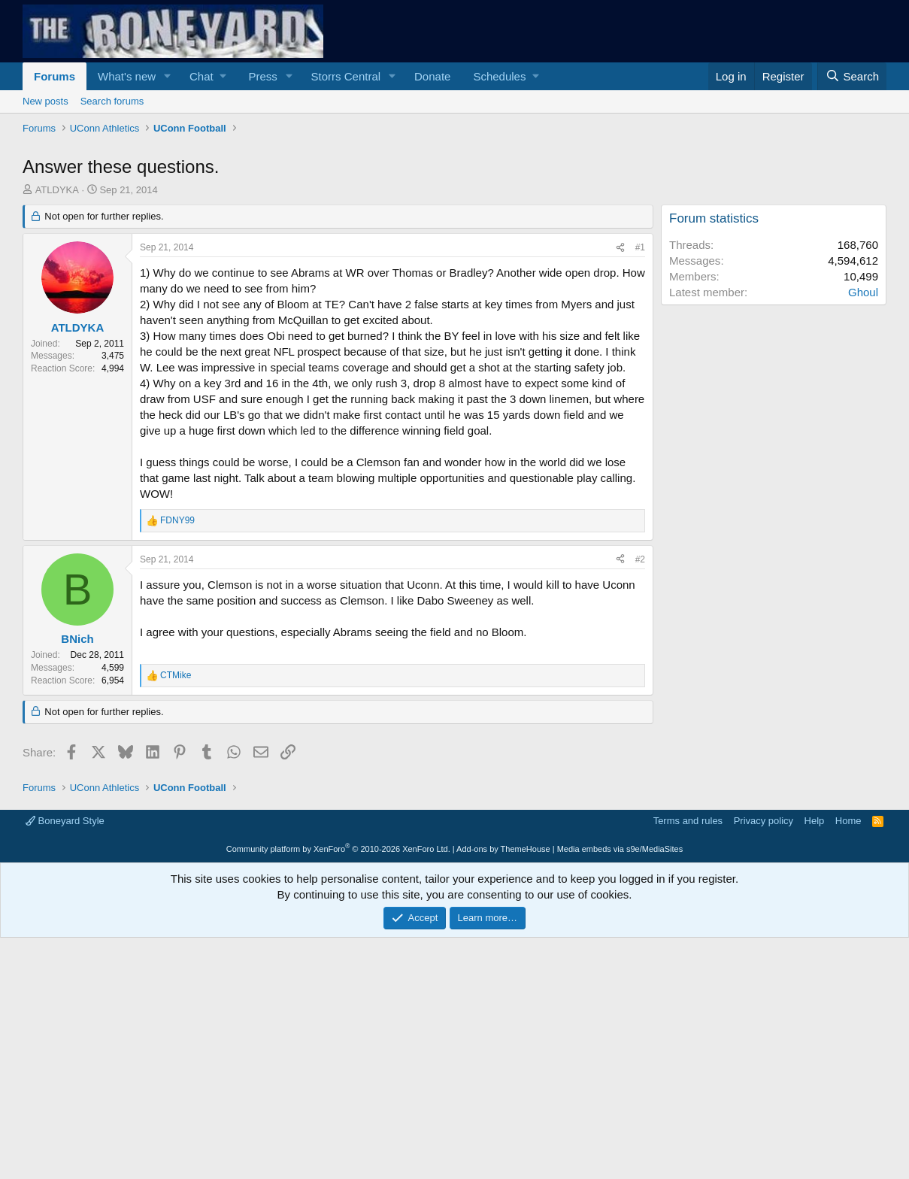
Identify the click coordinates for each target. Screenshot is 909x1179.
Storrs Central (346, 76)
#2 (640, 559)
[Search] (851, 76)
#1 (640, 247)
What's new (127, 76)
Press (262, 76)
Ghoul (863, 292)
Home (848, 820)
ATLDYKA (57, 189)
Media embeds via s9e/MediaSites (620, 848)
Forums (54, 76)
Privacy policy (763, 820)
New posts (45, 101)
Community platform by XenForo (338, 848)
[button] (167, 76)
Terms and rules (688, 820)
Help (814, 820)
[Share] (620, 247)
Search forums (112, 101)
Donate (432, 76)
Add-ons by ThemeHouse (503, 848)
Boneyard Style (65, 820)
